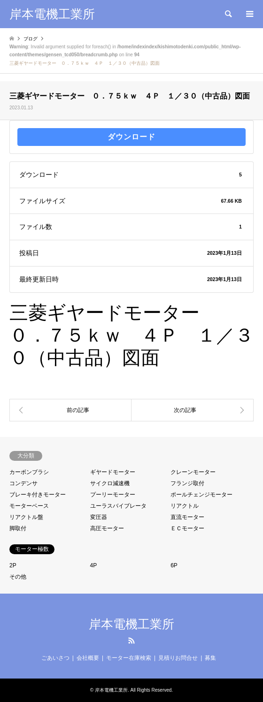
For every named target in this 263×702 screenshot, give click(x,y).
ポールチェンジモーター (201, 494)
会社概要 (88, 658)
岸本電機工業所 (131, 624)
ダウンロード (131, 137)
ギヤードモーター (112, 472)
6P (174, 565)
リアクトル (184, 506)
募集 (210, 658)
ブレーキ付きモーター (37, 494)
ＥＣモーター (187, 528)
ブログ (30, 38)
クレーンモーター (193, 472)
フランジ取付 (187, 483)
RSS (131, 640)
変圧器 (98, 517)
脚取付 (17, 528)
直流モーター (187, 517)
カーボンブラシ (29, 472)
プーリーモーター (112, 494)
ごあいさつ (55, 658)
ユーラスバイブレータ (118, 506)
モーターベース (29, 506)
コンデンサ (23, 483)
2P (12, 565)
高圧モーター (107, 528)
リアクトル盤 (26, 517)
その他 (17, 576)
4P (93, 565)
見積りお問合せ (178, 658)
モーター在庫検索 (128, 658)
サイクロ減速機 (110, 483)
